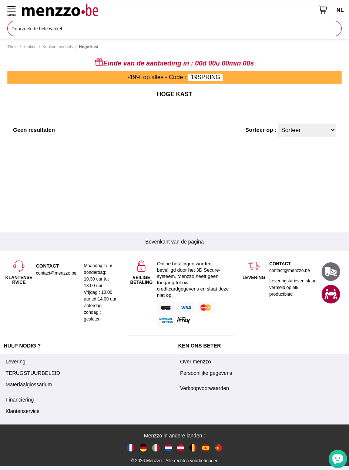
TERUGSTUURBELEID (33, 373)
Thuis (12, 46)
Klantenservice (23, 411)
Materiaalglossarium (29, 384)
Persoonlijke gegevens (206, 373)
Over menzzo (195, 362)
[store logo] (167, 9)
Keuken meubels (58, 46)
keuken (29, 46)
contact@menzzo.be (289, 270)
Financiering (20, 400)
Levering (16, 362)
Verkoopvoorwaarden (204, 388)
